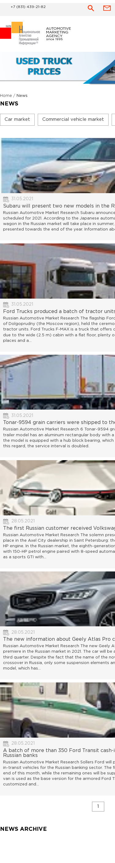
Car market (17, 119)
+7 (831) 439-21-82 (28, 7)
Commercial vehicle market (73, 119)
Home (6, 95)
